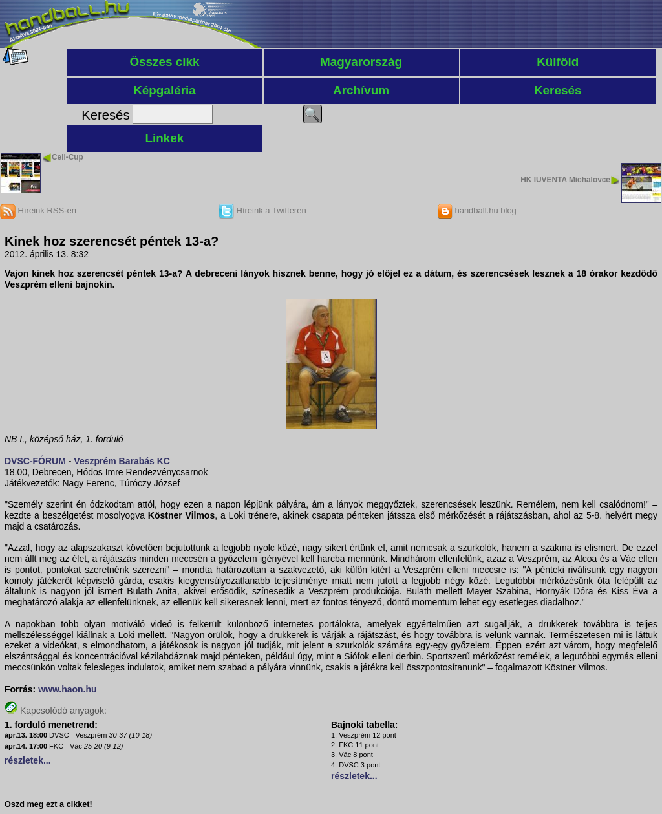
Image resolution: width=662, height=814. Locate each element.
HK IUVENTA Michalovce (565, 179)
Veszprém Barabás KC (122, 461)
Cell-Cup (67, 157)
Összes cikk (164, 62)
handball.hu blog (477, 210)
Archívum (361, 90)
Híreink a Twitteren (262, 210)
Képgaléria (164, 90)
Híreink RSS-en (38, 210)
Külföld (558, 62)
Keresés (558, 90)
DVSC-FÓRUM (35, 461)
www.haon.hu (67, 689)
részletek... (28, 760)
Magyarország (361, 62)
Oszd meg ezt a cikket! (48, 804)
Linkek (164, 138)
